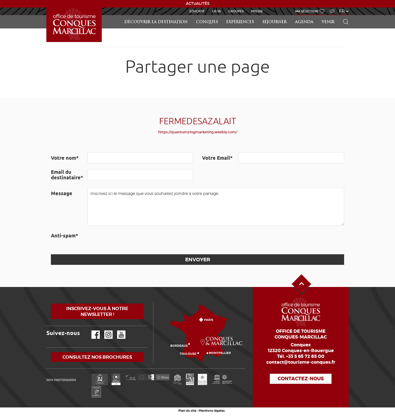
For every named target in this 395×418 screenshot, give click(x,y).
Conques (207, 22)
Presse (257, 11)
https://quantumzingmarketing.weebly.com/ (197, 132)
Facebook (92, 330)
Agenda (304, 22)
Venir (328, 22)
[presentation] (125, 240)
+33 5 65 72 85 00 (305, 356)
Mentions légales (212, 411)
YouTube (118, 330)
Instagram (105, 330)
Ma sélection (306, 11)
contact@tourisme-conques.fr (300, 362)
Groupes (236, 11)
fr (342, 11)
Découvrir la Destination (156, 22)
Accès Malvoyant (331, 8)
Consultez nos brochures (97, 357)
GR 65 (216, 11)
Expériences (240, 22)
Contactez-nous (301, 378)
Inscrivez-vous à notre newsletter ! (97, 311)
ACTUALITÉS (197, 3)
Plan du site (187, 411)
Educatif (197, 11)
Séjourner (274, 22)
